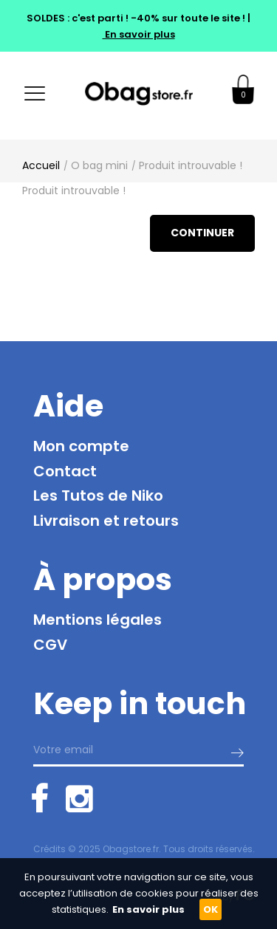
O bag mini (99, 165)
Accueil (41, 165)
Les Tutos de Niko (98, 495)
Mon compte (81, 446)
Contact (65, 471)
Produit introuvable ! (190, 165)
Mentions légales (97, 619)
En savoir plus (139, 34)
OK (210, 909)
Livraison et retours (106, 520)
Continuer (202, 232)
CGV (50, 644)
